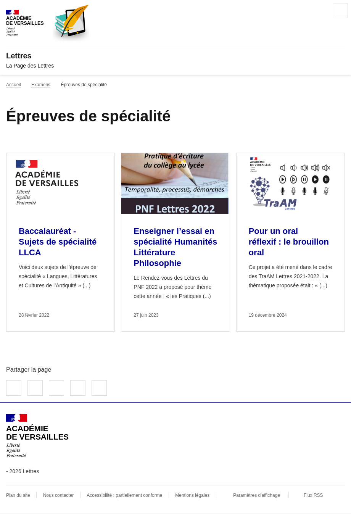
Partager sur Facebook (13, 388)
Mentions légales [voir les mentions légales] (192, 495)
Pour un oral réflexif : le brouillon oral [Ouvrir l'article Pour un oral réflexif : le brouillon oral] (289, 241)
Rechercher (319, 10)
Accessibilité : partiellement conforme (124, 495)
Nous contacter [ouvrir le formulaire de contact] (58, 495)
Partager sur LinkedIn (56, 388)
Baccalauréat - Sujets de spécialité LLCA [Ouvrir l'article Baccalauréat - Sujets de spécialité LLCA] (58, 241)
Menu (340, 10)
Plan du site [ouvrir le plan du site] (18, 495)
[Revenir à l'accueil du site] (37, 436)
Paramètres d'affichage (256, 495)
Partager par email (77, 388)
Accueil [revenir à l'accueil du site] (13, 84)
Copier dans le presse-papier (99, 388)
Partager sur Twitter (35, 388)
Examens (40, 84)
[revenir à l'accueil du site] (175, 55)
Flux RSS (313, 495)
